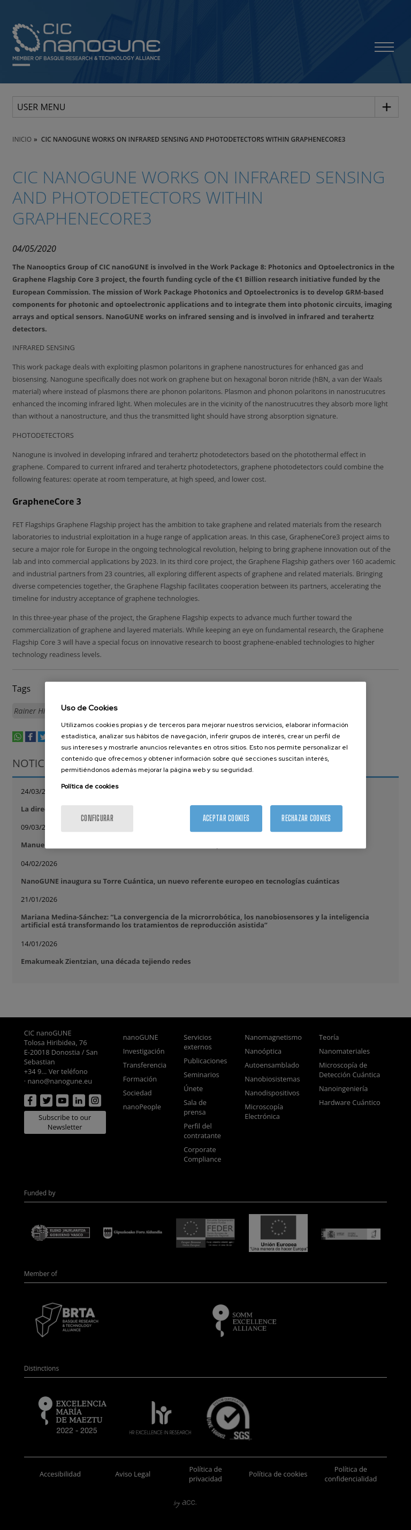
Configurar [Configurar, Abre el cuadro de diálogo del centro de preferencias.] (97, 818)
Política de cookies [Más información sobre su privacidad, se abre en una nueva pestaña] (89, 786)
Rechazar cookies (306, 818)
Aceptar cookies (226, 818)
